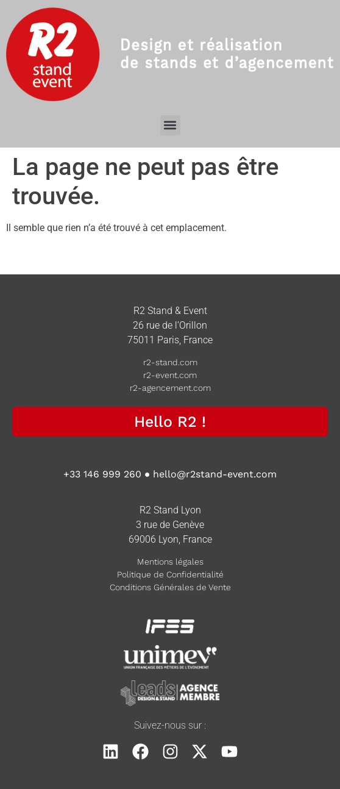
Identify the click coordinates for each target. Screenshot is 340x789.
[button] (170, 125)
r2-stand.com (170, 362)
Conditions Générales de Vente (170, 587)
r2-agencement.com (170, 388)
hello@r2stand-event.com (215, 474)
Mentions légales (170, 561)
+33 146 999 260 (102, 474)
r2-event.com (170, 375)
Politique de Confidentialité (170, 574)
